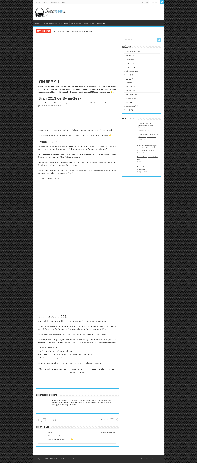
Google (128, 63)
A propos (37, 2)
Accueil (37, 23)
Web (127, 110)
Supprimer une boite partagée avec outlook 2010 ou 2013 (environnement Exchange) (147, 148)
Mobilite (128, 90)
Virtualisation (130, 106)
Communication (131, 51)
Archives (44, 2)
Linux (128, 75)
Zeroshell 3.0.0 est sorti (101, 419)
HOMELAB (101, 23)
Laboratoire (53, 2)
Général (128, 59)
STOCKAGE (63, 23)
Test (127, 102)
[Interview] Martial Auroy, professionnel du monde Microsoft (72, 31)
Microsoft (129, 87)
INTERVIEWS (89, 23)
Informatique (130, 71)
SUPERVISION (76, 23)
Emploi (128, 55)
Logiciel (128, 79)
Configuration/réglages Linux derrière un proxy (54, 420)
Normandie (129, 98)
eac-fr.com (68, 173)
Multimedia (129, 94)
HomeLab (129, 67)
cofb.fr (81, 170)
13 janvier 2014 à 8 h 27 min (108, 432)
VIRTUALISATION (50, 23)
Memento (129, 83)
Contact (63, 2)
